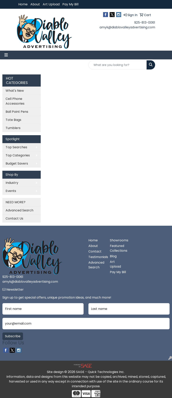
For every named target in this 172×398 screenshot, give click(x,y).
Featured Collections (118, 248)
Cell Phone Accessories (15, 101)
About (35, 4)
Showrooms (118, 240)
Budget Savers (17, 163)
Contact (94, 251)
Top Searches (16, 147)
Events (11, 191)
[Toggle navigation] (6, 55)
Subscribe (12, 336)
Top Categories (18, 155)
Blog (113, 256)
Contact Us (14, 218)
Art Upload (51, 4)
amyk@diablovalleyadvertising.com (127, 27)
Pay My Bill (70, 4)
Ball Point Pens (17, 111)
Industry (12, 182)
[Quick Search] (117, 64)
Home (23, 4)
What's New (15, 90)
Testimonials (96, 257)
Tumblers (13, 128)
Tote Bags (13, 120)
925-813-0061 (144, 22)
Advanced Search (19, 210)
